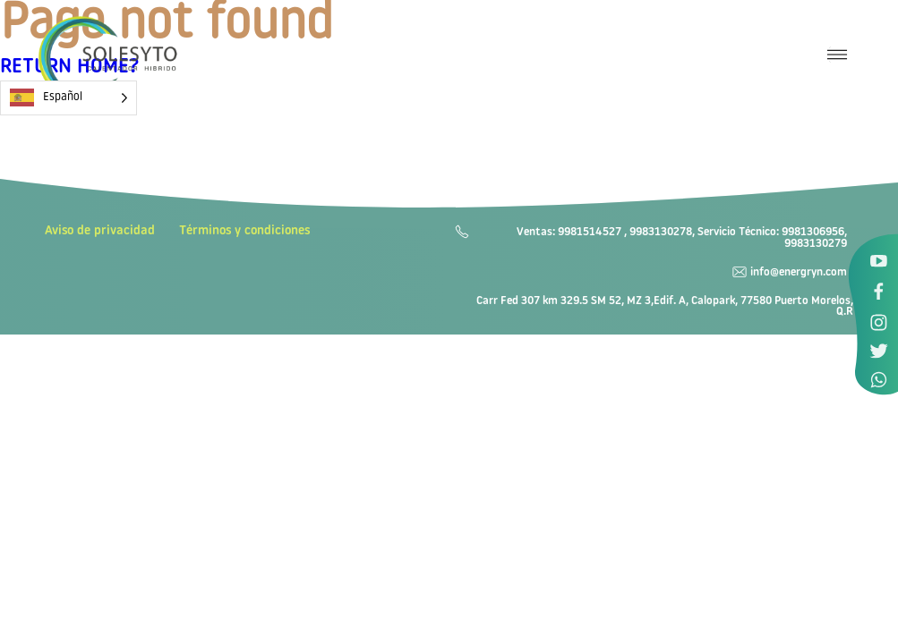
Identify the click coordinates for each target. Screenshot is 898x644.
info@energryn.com (798, 272)
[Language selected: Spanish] (68, 97)
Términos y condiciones (244, 231)
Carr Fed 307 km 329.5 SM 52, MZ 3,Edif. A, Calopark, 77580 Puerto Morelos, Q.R (664, 307)
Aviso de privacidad (100, 231)
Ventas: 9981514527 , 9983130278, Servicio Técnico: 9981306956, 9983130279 (682, 238)
